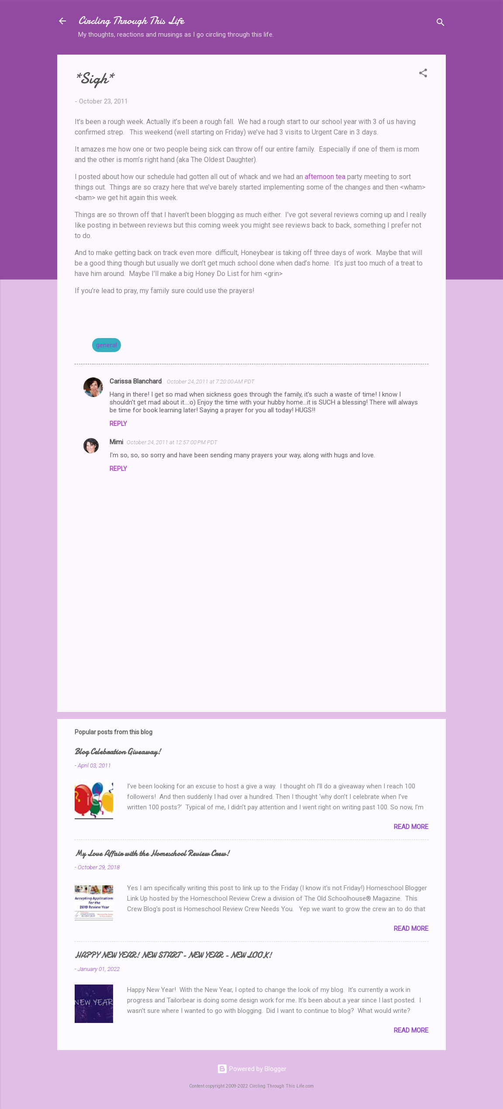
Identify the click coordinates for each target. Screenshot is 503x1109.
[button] (423, 74)
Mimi (116, 442)
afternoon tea (325, 177)
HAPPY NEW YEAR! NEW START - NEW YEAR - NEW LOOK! (173, 955)
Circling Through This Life (131, 21)
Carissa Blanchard (136, 381)
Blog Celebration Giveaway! (118, 751)
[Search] (440, 23)
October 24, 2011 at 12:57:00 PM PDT (172, 442)
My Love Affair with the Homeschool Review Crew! (152, 853)
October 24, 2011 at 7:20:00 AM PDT (211, 381)
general (106, 345)
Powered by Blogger (251, 1069)
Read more (411, 827)
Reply (118, 423)
